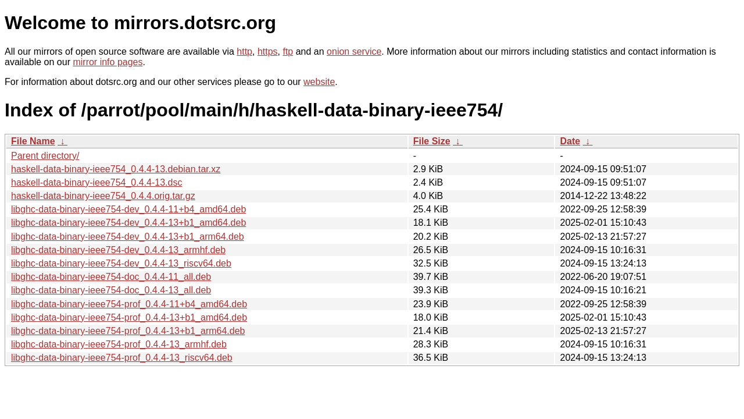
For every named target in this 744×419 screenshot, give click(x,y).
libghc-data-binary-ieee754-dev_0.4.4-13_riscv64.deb (121, 263)
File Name (33, 141)
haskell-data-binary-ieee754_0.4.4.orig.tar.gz (103, 196)
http (244, 51)
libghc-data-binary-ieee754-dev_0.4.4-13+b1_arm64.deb (127, 237)
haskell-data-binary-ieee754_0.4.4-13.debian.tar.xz (115, 169)
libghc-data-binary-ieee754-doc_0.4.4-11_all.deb (111, 277)
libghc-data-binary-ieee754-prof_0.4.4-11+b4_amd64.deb (129, 304)
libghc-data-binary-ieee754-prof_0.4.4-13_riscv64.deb (122, 358)
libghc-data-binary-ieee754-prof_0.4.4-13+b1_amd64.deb (129, 317)
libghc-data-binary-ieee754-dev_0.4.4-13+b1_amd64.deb (128, 223)
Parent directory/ (45, 156)
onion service (354, 51)
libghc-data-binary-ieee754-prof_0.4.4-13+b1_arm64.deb (128, 331)
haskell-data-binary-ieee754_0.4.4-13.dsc (96, 182)
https (267, 51)
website (319, 82)
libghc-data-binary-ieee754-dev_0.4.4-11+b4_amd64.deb (128, 209)
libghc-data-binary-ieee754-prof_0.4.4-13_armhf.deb (119, 344)
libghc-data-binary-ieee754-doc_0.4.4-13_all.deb (111, 290)
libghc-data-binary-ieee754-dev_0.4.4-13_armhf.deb (118, 250)
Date (570, 141)
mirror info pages (107, 62)
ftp (287, 51)
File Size (431, 141)
